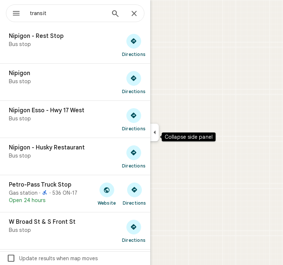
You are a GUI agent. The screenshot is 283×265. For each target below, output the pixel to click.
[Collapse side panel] (154, 132)
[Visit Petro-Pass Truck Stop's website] (106, 193)
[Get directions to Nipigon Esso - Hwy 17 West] (133, 119)
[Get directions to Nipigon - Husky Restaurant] (133, 156)
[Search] (115, 14)
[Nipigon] (75, 82)
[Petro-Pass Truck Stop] (75, 193)
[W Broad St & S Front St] (75, 230)
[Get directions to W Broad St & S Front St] (133, 230)
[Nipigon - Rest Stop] (75, 44)
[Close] (134, 14)
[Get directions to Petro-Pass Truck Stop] (134, 193)
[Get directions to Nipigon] (133, 82)
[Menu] (16, 14)
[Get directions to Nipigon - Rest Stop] (133, 44)
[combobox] (67, 13)
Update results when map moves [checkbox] (52, 258)
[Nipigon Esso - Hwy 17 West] (75, 119)
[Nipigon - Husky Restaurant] (75, 156)
